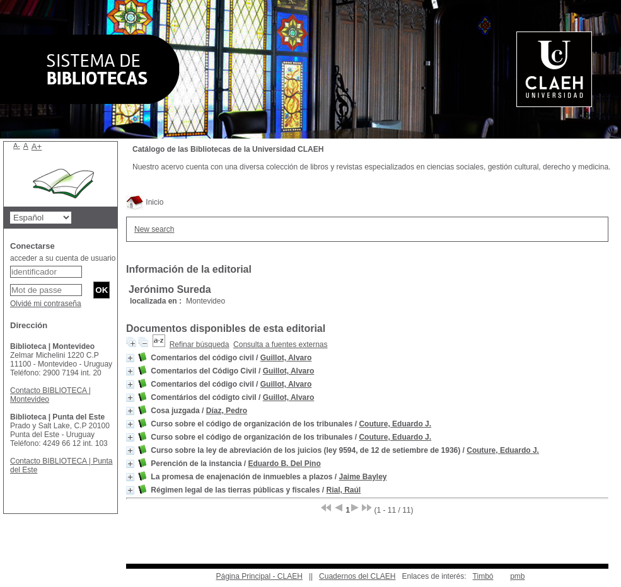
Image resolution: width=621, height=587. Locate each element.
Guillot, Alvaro (286, 357)
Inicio (144, 202)
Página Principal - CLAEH (259, 576)
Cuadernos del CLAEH (357, 576)
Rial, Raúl (343, 490)
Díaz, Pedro (226, 410)
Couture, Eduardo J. (395, 423)
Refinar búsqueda (199, 344)
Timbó (483, 576)
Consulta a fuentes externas (280, 344)
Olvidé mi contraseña (45, 303)
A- (16, 145)
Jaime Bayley (362, 476)
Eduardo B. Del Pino (284, 463)
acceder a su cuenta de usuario (62, 258)
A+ (37, 146)
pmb (517, 576)
